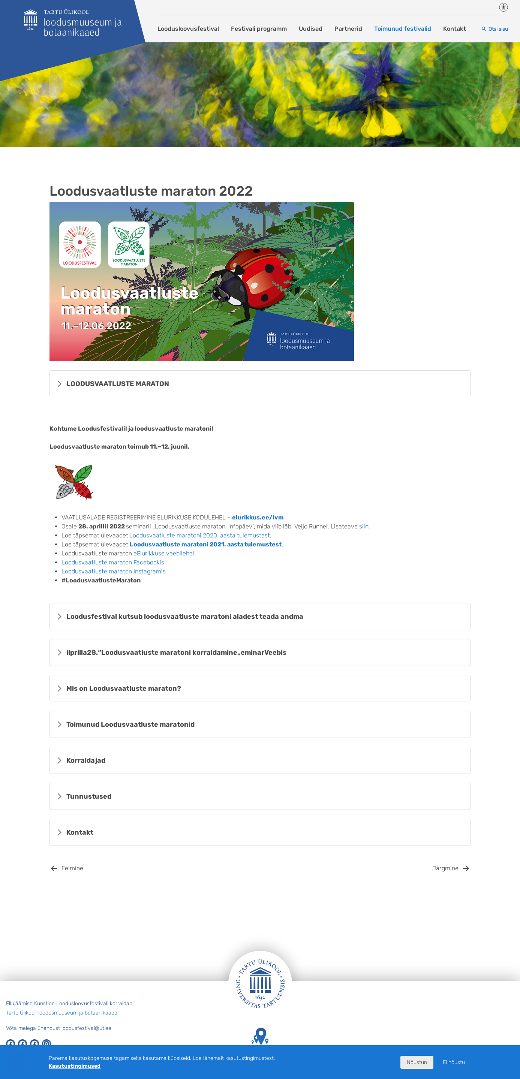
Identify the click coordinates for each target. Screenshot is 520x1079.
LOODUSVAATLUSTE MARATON (117, 384)
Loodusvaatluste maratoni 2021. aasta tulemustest (206, 544)
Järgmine (445, 868)
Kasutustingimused (74, 1066)
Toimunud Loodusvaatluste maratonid (130, 724)
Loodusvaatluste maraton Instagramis (113, 571)
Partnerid (348, 28)
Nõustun (417, 1062)
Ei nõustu (454, 1062)
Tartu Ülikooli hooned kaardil (260, 1044)
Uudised (310, 28)
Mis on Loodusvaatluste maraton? (123, 688)
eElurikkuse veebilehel (163, 553)
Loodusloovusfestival (188, 28)
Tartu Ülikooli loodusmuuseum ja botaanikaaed (61, 1013)
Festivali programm (259, 28)
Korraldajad (85, 760)
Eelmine (72, 868)
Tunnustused (88, 796)
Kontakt (454, 28)
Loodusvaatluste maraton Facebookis (112, 562)
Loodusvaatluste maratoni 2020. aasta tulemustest (199, 535)
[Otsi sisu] (494, 29)
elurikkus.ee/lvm (258, 517)
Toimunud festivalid (402, 28)
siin (364, 526)
